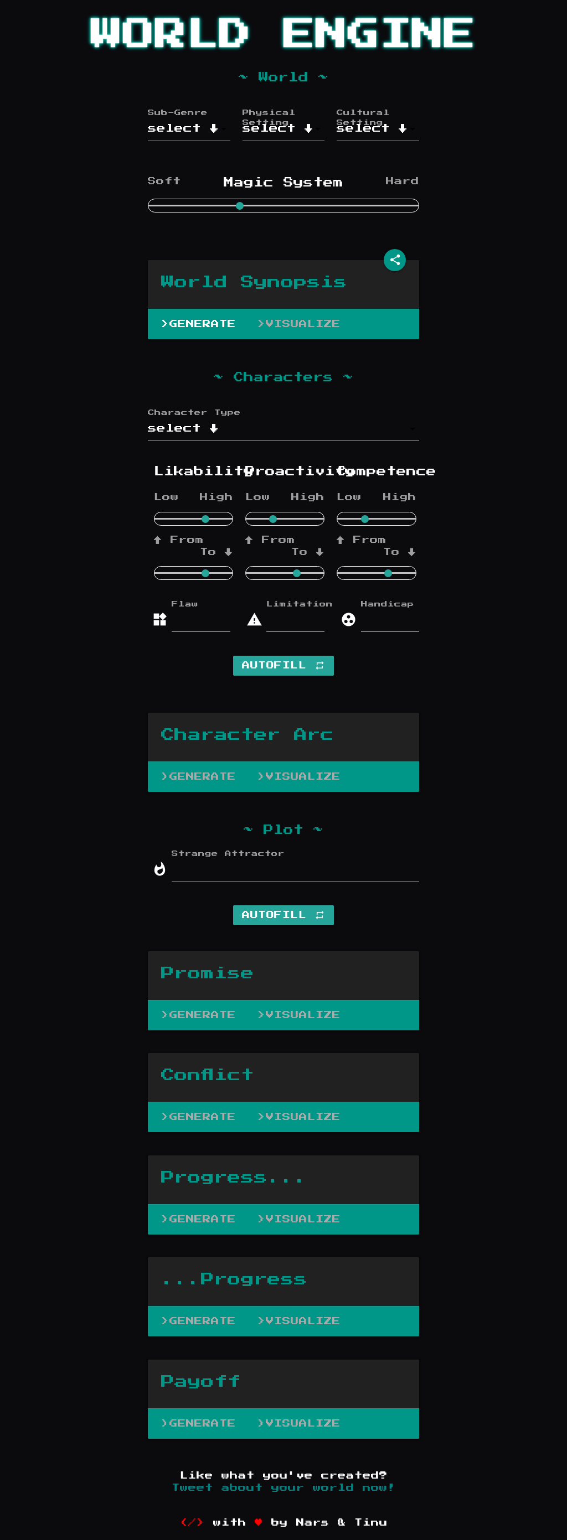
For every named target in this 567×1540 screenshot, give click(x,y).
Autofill (283, 666)
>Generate (198, 324)
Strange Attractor (228, 854)
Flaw (185, 604)
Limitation (289, 604)
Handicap (384, 604)
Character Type (194, 412)
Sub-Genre (178, 113)
